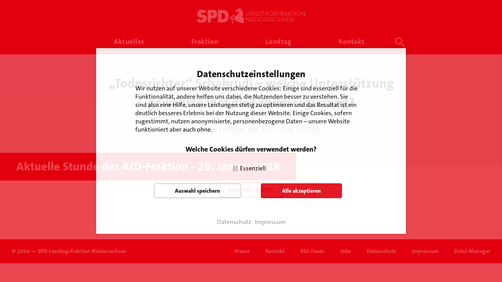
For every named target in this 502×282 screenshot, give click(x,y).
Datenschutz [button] (234, 222)
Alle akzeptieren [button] (301, 190)
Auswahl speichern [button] (197, 190)
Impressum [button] (270, 222)
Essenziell (253, 168)
